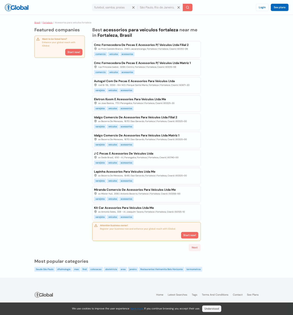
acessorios (127, 54)
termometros (193, 269)
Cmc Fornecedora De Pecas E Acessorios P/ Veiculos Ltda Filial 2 (141, 45)
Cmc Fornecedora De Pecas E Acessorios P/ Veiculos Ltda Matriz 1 (142, 63)
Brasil (37, 22)
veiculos (113, 54)
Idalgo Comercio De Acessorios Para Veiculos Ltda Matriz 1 (136, 135)
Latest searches (177, 294)
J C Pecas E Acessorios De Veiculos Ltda (123, 153)
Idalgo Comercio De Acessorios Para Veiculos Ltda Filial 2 (135, 117)
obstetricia (111, 269)
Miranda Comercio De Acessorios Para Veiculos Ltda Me (135, 190)
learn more (136, 308)
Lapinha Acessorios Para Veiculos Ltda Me (124, 172)
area (123, 269)
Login (262, 7)
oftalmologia (63, 269)
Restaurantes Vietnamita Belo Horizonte (161, 269)
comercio (100, 54)
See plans (280, 7)
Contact (238, 294)
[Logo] (16, 7)
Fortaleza (48, 22)
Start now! (73, 52)
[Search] (187, 7)
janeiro (133, 269)
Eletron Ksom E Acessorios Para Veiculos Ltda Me (130, 99)
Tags (194, 294)
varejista (100, 90)
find (85, 269)
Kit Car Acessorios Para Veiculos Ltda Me (124, 208)
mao (76, 269)
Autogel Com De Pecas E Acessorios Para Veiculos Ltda (134, 81)
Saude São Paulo (44, 269)
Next (195, 247)
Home (159, 294)
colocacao (95, 269)
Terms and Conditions (215, 294)
